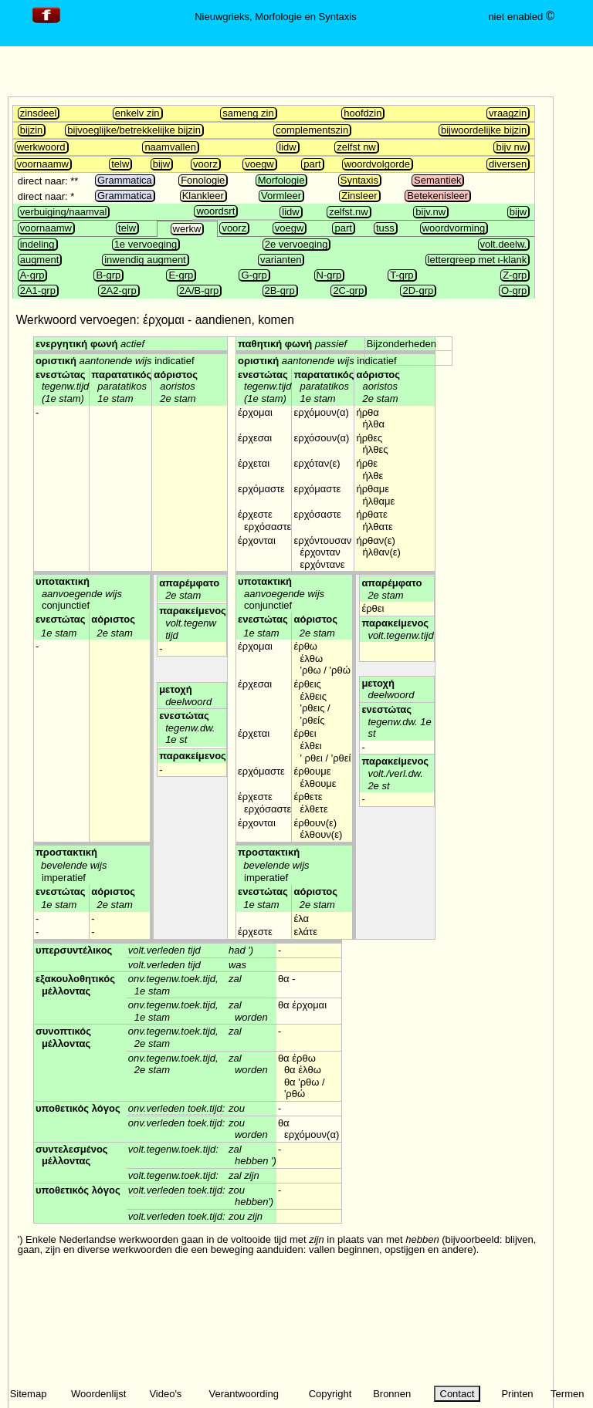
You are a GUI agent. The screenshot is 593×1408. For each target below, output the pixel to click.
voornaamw (43, 164)
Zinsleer (359, 195)
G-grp (253, 275)
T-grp (401, 275)
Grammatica (124, 180)
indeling (37, 244)
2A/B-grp (199, 290)
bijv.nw (430, 212)
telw (120, 164)
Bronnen (392, 1394)
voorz (205, 164)
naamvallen (170, 147)
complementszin (312, 130)
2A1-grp (38, 290)
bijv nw (511, 147)
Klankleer (203, 195)
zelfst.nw (348, 212)
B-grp (108, 275)
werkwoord (41, 147)
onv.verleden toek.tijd (175, 1108)
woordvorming (454, 228)
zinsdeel (38, 113)
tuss (385, 228)
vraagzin (508, 113)
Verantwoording (244, 1394)
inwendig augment (145, 259)
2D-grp (417, 290)
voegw (259, 164)
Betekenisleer (437, 195)
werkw (187, 229)
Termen (567, 1394)
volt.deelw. (503, 244)
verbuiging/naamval (63, 212)
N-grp (329, 275)
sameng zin (247, 113)
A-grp (32, 275)
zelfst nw (356, 147)
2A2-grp (118, 290)
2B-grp (280, 290)
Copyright (330, 1394)
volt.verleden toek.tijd (175, 1190)
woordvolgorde (377, 164)
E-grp (180, 275)
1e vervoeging (146, 244)
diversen (508, 164)
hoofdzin (362, 113)
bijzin (31, 130)
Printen (517, 1394)
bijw (161, 164)
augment (39, 259)
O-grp (514, 290)
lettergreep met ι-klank (477, 259)
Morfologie (281, 180)
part (311, 164)
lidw (287, 147)
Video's (165, 1394)
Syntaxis (359, 180)
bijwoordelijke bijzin (484, 130)
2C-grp (348, 290)
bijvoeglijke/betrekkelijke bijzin (134, 130)
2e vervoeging (296, 244)
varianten (280, 259)
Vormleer (281, 195)
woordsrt (215, 211)
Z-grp (515, 275)
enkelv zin (137, 113)
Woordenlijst (98, 1394)
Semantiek (437, 180)
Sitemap (28, 1394)
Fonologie (203, 180)
